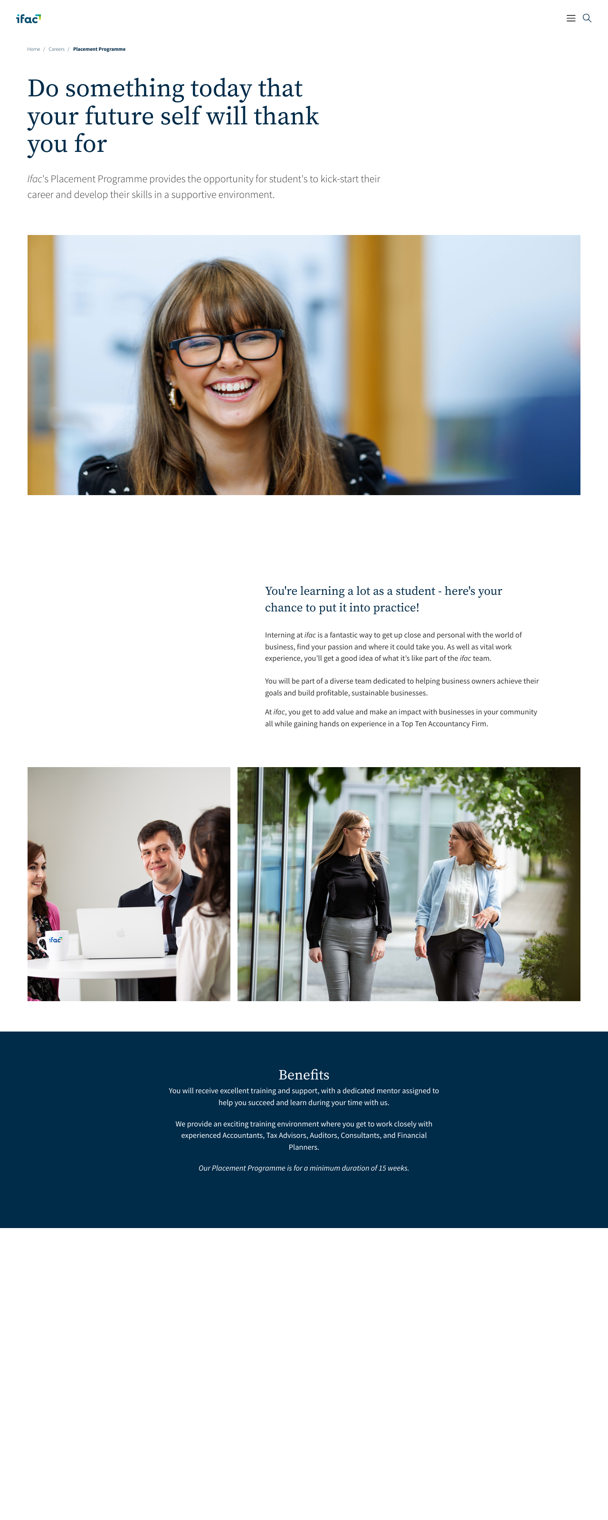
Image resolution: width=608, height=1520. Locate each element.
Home (34, 46)
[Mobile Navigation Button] (559, 17)
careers (57, 46)
